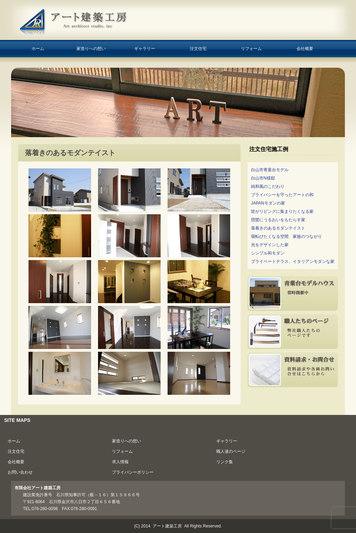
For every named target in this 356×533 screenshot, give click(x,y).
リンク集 (224, 461)
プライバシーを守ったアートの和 (282, 194)
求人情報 (120, 461)
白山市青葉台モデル (270, 169)
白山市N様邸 (263, 178)
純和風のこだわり (267, 186)
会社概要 (305, 48)
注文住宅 (198, 48)
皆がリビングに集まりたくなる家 (282, 211)
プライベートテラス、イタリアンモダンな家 (292, 261)
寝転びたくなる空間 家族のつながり (286, 236)
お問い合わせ (20, 472)
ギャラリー (144, 48)
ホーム (38, 48)
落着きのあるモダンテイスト (278, 228)
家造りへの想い (91, 48)
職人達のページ (230, 451)
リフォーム (251, 48)
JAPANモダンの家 (268, 203)
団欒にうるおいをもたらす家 (278, 219)
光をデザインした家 (270, 244)
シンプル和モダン (267, 253)
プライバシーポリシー (133, 472)
